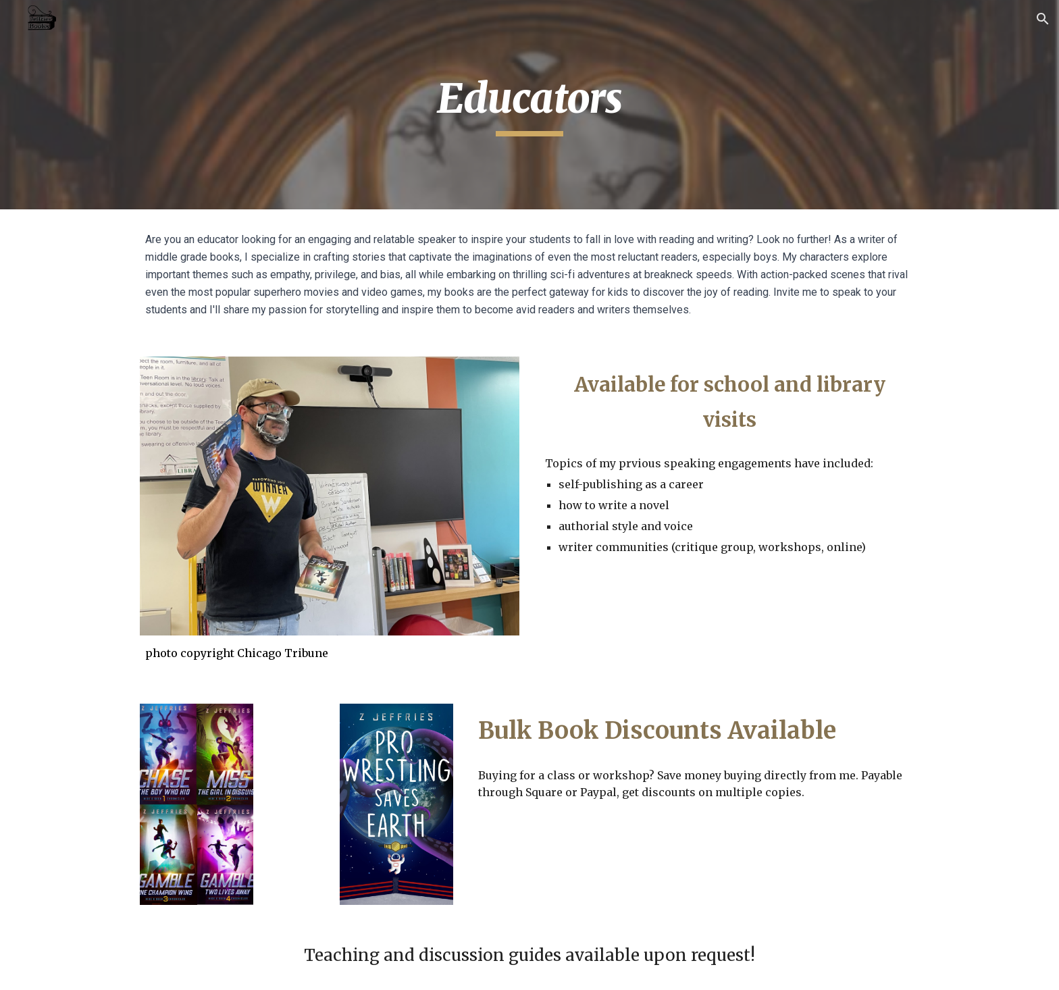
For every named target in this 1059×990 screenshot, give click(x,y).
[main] (529, 105)
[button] (1043, 19)
